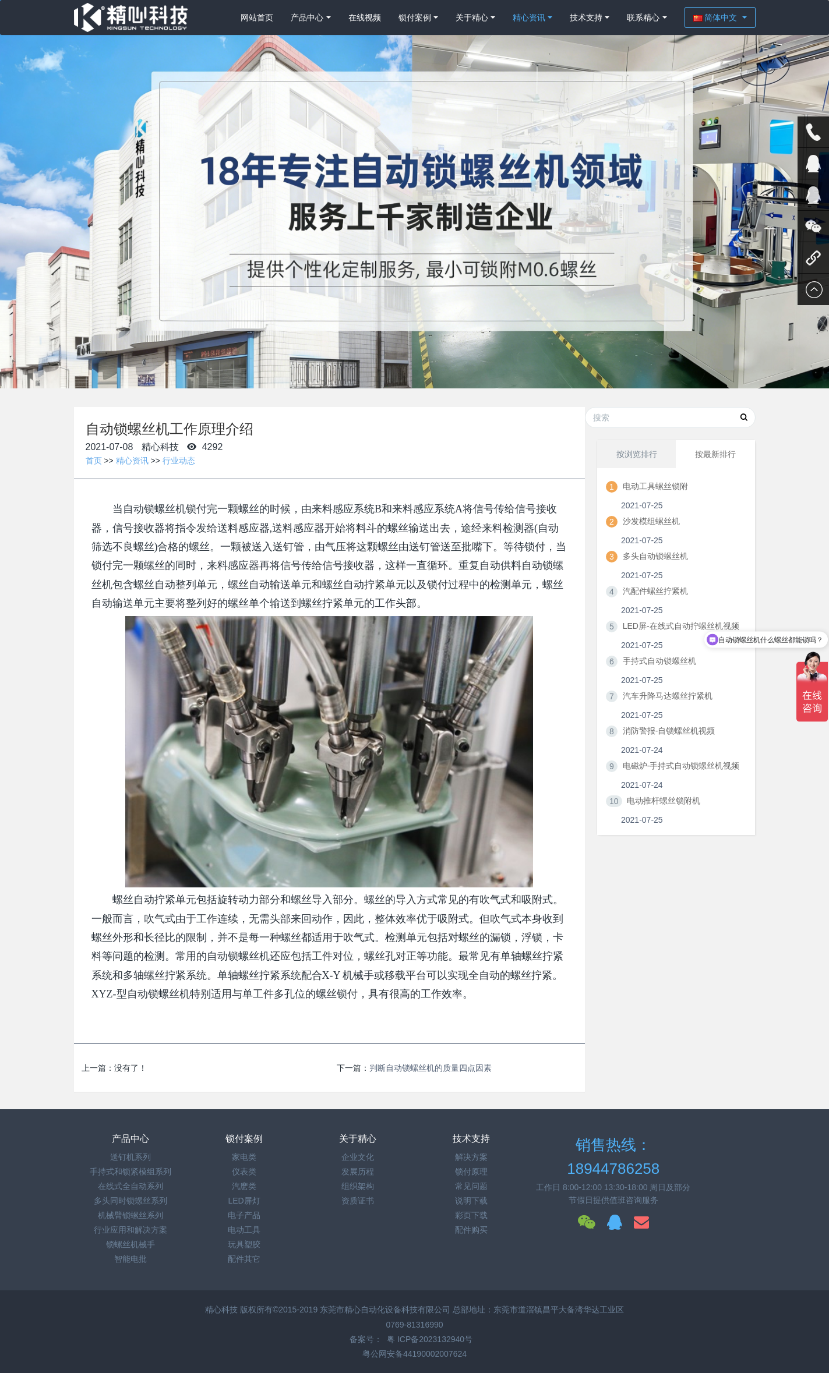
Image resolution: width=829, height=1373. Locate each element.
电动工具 (244, 1229)
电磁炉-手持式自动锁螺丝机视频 (681, 765)
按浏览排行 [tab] (636, 454)
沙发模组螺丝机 (651, 521)
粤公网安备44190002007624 (414, 1353)
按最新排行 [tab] (715, 454)
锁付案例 (414, 17)
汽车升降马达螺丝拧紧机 (667, 695)
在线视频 (364, 17)
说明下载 (471, 1200)
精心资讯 (529, 17)
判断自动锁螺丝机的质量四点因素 (430, 1068)
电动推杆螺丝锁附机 (663, 800)
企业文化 (357, 1157)
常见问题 (471, 1186)
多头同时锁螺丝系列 (130, 1200)
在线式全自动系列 (130, 1186)
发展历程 (357, 1171)
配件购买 (471, 1229)
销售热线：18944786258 (613, 1156)
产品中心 (307, 17)
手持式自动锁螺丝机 (659, 661)
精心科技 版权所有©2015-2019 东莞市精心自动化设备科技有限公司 (329, 1309)
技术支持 (586, 17)
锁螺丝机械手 (130, 1244)
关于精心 (472, 17)
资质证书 (357, 1200)
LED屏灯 (244, 1200)
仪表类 (244, 1171)
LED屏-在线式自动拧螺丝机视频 (681, 626)
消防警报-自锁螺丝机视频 (669, 730)
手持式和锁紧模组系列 (130, 1171)
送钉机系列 (130, 1157)
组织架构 (357, 1186)
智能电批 (130, 1259)
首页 (94, 460)
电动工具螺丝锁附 (655, 486)
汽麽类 (244, 1186)
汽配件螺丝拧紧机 (655, 591)
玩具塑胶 (244, 1244)
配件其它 (244, 1259)
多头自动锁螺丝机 (655, 556)
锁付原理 (471, 1171)
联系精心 (643, 17)
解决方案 (471, 1157)
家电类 (244, 1157)
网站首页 (257, 17)
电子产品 (244, 1215)
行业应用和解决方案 (130, 1229)
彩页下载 (471, 1215)
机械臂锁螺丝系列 (130, 1215)
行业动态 (179, 460)
